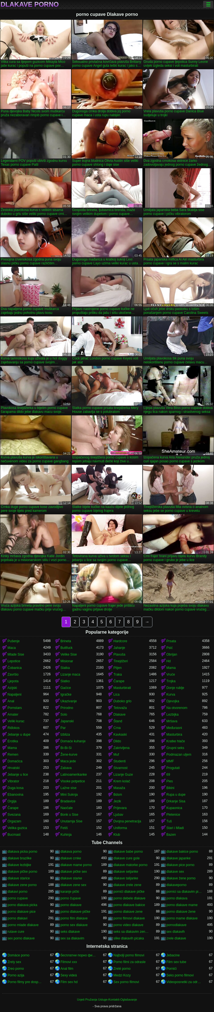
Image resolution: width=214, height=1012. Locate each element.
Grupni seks (175, 748)
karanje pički (69, 892)
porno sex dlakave (73, 925)
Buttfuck (66, 648)
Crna (117, 728)
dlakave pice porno (180, 865)
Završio (13, 674)
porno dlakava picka (22, 905)
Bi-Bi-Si (66, 748)
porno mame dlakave (182, 918)
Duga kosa (15, 788)
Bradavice (67, 801)
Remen (13, 754)
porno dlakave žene (181, 912)
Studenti (119, 761)
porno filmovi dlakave (129, 918)
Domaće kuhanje (73, 741)
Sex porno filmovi (126, 982)
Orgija (12, 801)
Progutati (173, 768)
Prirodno (66, 708)
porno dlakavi (17, 918)
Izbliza (65, 734)
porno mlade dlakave (23, 925)
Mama (171, 668)
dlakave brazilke (19, 858)
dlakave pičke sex (73, 872)
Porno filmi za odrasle (129, 962)
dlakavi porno (17, 892)
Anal (11, 701)
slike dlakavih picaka (128, 938)
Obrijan (171, 654)
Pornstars (15, 708)
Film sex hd (68, 982)
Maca (12, 648)
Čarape (118, 681)
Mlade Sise (16, 654)
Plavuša (119, 654)
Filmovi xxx (68, 962)
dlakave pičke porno (22, 872)
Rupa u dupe (176, 795)
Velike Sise (68, 654)
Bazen (171, 835)
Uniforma (120, 828)
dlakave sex (175, 872)
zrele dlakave (176, 938)
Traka (117, 674)
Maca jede (68, 761)
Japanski (67, 721)
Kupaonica (174, 808)
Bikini (170, 788)
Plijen (117, 668)
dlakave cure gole (126, 858)
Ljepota (13, 681)
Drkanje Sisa (175, 801)
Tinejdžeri (120, 661)
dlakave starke (71, 878)
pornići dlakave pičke (128, 892)
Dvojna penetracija (127, 821)
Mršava (171, 721)
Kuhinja (66, 835)
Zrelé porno (121, 969)
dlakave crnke (70, 858)
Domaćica (15, 761)
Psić (169, 648)
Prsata (171, 641)
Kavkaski (120, 734)
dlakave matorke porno (130, 865)
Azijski (12, 688)
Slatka (65, 668)
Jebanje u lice (18, 775)
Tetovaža (120, 708)
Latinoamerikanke (73, 775)
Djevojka (172, 701)
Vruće (170, 674)
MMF (170, 761)
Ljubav (118, 815)
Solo (63, 714)
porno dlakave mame (182, 905)
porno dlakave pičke (75, 912)
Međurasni (174, 728)
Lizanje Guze (123, 775)
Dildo (117, 741)
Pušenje (14, 641)
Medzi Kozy (122, 975)
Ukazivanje (68, 701)
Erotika (13, 741)
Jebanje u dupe (19, 734)
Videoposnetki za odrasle (184, 982)
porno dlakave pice (22, 912)
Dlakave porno (30, 4)
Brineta (65, 641)
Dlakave (119, 714)
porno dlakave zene (128, 912)
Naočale (66, 808)
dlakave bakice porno (182, 852)
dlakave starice (19, 878)
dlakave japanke (178, 858)
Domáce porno (19, 955)
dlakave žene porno (181, 878)
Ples (169, 781)
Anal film (66, 969)
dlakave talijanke (125, 878)
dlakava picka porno (22, 852)
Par (63, 728)
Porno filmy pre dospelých (25, 982)
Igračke (65, 694)
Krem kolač (121, 781)
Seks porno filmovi (180, 975)
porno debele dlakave (129, 898)
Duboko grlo (122, 701)
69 (168, 775)
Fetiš (64, 828)
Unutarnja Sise (71, 821)
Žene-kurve (68, 754)
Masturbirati (122, 688)
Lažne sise (68, 788)
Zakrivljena (121, 748)
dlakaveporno (176, 885)
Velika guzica (17, 828)
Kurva (170, 694)
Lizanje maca (70, 674)
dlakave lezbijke (19, 865)
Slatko (65, 681)
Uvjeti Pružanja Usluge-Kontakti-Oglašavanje (107, 999)
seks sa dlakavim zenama (131, 932)
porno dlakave (70, 905)
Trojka (171, 681)
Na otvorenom (176, 708)
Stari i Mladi (175, 828)
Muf (116, 754)
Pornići (171, 969)
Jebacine (173, 955)
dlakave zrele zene (127, 885)
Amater (13, 714)
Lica (116, 694)
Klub (116, 835)
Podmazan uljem (178, 754)
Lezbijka (172, 714)
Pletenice (173, 815)
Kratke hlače (175, 741)
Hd (168, 661)
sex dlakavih (175, 932)
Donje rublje (175, 688)
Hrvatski (14, 768)
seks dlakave (70, 932)
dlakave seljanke (125, 872)
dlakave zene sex (73, 885)
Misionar (66, 661)
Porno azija (16, 975)
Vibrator (13, 781)
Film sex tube (176, 962)
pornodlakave (176, 925)
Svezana (14, 815)
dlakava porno (70, 852)
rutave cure (16, 932)
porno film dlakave (73, 918)
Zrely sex (14, 962)
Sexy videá (68, 975)
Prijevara (120, 808)
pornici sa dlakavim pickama (184, 892)
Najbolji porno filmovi (128, 955)
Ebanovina (15, 795)
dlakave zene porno (22, 885)
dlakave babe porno (128, 852)
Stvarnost (120, 768)
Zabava (66, 768)
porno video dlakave (128, 925)
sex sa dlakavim (72, 938)
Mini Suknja (69, 795)
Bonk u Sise (69, 815)
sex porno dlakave (21, 938)
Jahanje (119, 648)
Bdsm (117, 795)
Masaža (119, 788)
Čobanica (15, 668)
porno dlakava (176, 898)
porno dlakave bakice (129, 905)
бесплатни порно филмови (78, 955)
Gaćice (65, 688)
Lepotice (14, 661)
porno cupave (18, 898)
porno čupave (70, 898)
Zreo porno (16, 969)
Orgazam (14, 821)
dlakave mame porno (76, 865)
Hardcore (120, 641)
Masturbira (174, 734)
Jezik (117, 801)
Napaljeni (14, 694)
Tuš (169, 821)
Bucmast (14, 835)
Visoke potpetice (72, 781)
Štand (117, 721)
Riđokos (14, 728)
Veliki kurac (16, 721)
